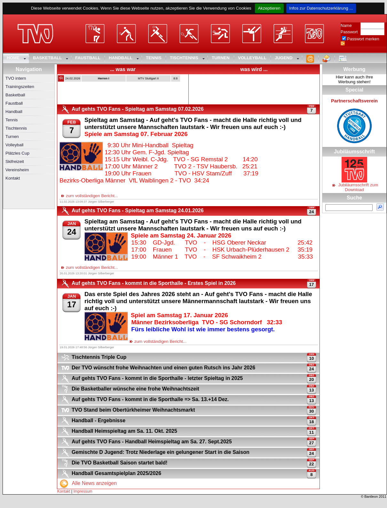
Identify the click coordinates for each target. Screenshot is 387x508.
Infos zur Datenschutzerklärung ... (321, 8)
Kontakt (63, 491)
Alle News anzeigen (87, 483)
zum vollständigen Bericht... (88, 195)
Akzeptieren (269, 8)
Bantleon (371, 496)
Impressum (83, 491)
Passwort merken (363, 38)
